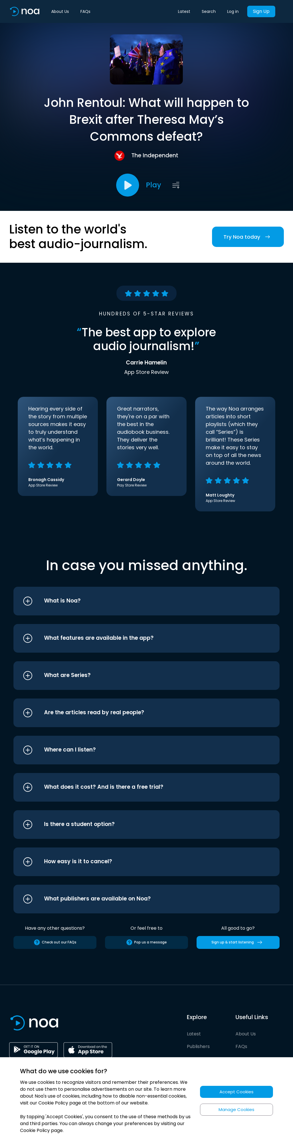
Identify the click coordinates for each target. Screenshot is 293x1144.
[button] (136, 601)
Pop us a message (146, 942)
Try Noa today (247, 236)
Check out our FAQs (54, 942)
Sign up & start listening (237, 942)
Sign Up (261, 11)
